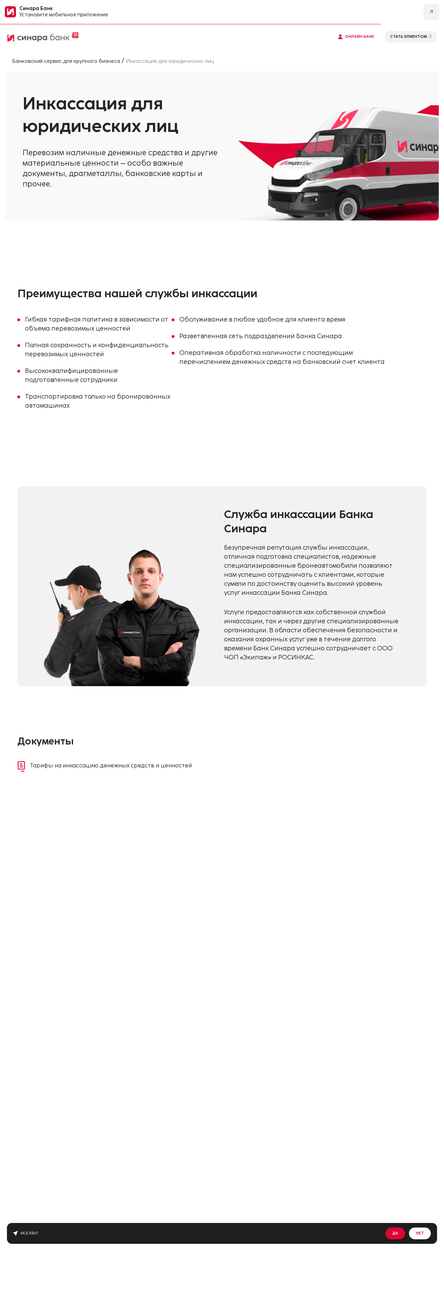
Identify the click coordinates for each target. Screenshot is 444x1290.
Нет (420, 1233)
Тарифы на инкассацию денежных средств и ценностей (121, 767)
